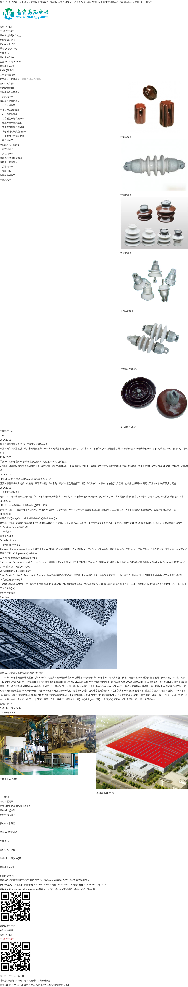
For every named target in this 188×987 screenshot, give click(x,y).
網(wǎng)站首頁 (8, 40)
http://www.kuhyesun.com (26, 889)
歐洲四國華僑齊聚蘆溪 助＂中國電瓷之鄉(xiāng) (23, 444)
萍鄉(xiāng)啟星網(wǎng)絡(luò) (15, 806)
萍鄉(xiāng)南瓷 (8, 810)
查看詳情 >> (6, 703)
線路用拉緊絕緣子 (9, 162)
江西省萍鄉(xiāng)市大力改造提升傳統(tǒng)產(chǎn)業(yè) (29, 518)
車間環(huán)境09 (137, 793)
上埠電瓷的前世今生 (10, 492)
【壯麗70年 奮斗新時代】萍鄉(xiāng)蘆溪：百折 (23, 505)
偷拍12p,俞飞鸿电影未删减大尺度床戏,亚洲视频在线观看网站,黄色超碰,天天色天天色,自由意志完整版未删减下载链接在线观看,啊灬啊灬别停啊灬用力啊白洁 (76, 2)
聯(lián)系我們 (7, 70)
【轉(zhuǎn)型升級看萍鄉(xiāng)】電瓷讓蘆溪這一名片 (27, 479)
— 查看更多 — (7, 531)
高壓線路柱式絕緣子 (10, 144)
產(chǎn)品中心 (7, 57)
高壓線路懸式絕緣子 (10, 101)
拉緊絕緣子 (5, 79)
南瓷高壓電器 (6, 801)
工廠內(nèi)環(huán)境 (75, 757)
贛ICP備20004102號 (80, 880)
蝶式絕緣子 (125, 253)
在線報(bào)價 (7, 66)
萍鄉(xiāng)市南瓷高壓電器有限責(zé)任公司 (21, 880)
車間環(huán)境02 (9, 779)
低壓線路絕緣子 (7, 175)
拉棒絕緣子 (16, 79)
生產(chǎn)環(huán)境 (10, 61)
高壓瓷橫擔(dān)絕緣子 (11, 158)
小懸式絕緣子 (127, 311)
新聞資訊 (4, 53)
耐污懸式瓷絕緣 (128, 426)
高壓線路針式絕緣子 (10, 92)
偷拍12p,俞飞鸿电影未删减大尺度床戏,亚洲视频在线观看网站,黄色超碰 (34, 985)
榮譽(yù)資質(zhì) (8, 48)
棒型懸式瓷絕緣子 (129, 368)
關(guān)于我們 (7, 44)
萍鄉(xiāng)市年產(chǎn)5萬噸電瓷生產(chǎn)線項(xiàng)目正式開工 (33, 461)
